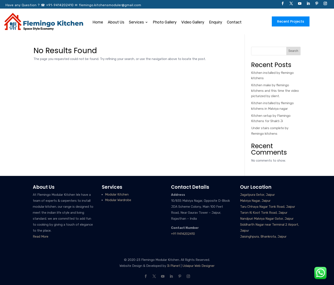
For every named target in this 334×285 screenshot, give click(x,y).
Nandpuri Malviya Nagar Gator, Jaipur (267, 219)
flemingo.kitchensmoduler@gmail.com (110, 5)
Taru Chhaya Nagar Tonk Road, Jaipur (267, 207)
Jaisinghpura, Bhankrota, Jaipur (263, 236)
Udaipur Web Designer (198, 266)
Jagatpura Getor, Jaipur (257, 195)
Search (293, 51)
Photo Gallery (165, 23)
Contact (234, 23)
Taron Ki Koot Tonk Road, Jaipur (263, 213)
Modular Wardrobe (118, 200)
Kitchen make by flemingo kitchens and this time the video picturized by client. (275, 90)
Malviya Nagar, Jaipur (255, 201)
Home (97, 23)
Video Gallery (192, 23)
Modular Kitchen (117, 194)
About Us (116, 23)
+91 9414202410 (183, 234)
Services (136, 23)
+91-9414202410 (60, 5)
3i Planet (173, 266)
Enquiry (215, 23)
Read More (40, 236)
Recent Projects (290, 21)
